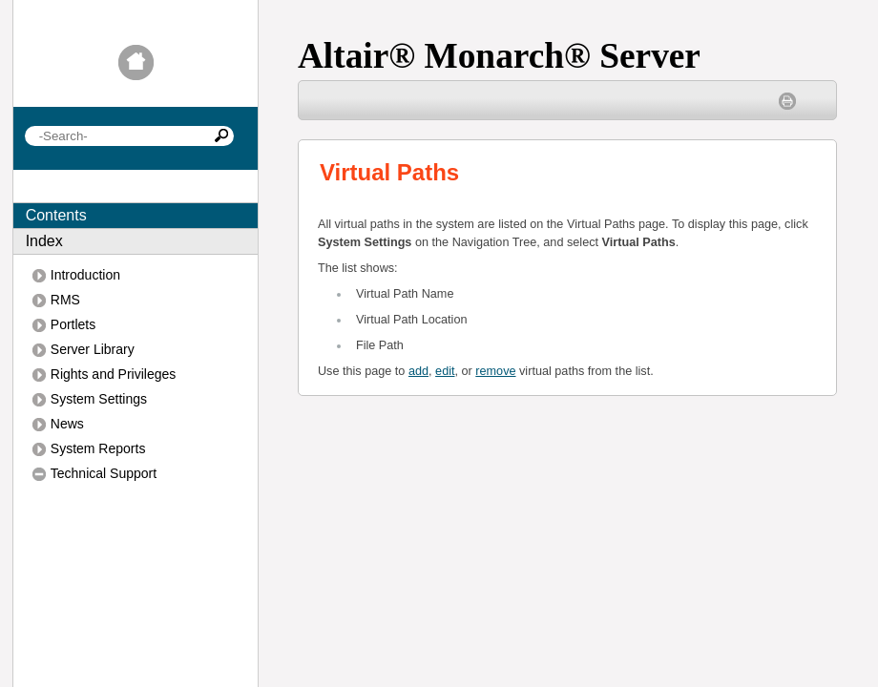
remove (495, 371)
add (418, 371)
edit (444, 371)
